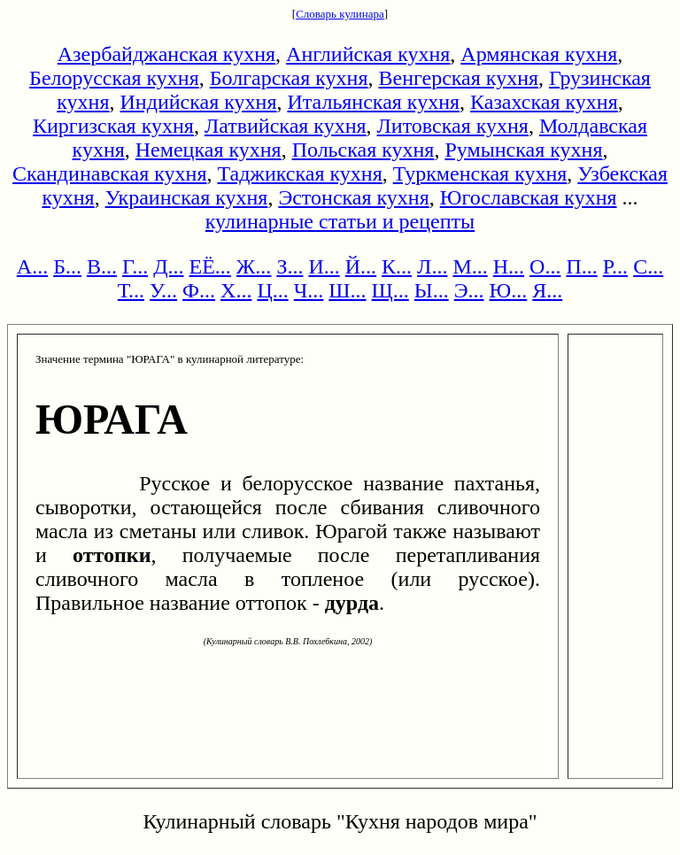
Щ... (390, 290)
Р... (615, 266)
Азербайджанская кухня (166, 53)
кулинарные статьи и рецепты (340, 221)
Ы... (431, 290)
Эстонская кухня (353, 197)
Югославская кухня (528, 197)
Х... (235, 290)
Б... (67, 266)
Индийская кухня (198, 101)
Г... (135, 266)
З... (289, 266)
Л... (432, 266)
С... (648, 266)
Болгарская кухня (289, 77)
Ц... (272, 290)
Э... (469, 290)
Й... (360, 266)
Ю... (509, 290)
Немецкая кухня (208, 149)
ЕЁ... (210, 266)
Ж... (254, 266)
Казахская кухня (544, 101)
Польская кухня (363, 149)
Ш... (347, 290)
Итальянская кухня (373, 101)
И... (323, 266)
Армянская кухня (538, 53)
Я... (547, 290)
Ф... (198, 290)
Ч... (309, 290)
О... (544, 266)
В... (102, 266)
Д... (168, 266)
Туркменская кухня (480, 173)
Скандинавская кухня (109, 173)
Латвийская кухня (286, 125)
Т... (131, 290)
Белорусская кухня (114, 77)
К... (397, 266)
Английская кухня (368, 53)
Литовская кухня (453, 125)
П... (581, 266)
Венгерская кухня (458, 77)
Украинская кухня (186, 197)
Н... (508, 266)
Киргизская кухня (113, 125)
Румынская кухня (523, 149)
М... (469, 266)
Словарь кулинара (340, 13)
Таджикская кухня (299, 173)
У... (163, 290)
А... (32, 266)
